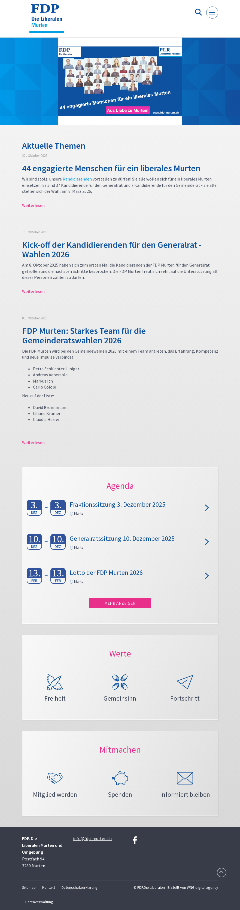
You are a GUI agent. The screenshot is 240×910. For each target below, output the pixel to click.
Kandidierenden (77, 179)
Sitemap (29, 887)
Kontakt (48, 887)
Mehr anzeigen (120, 603)
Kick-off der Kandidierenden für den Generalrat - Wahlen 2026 (112, 249)
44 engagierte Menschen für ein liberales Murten (111, 168)
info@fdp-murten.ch (92, 838)
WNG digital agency (202, 887)
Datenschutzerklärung (80, 887)
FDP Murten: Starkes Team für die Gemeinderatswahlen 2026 (84, 335)
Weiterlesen (33, 205)
